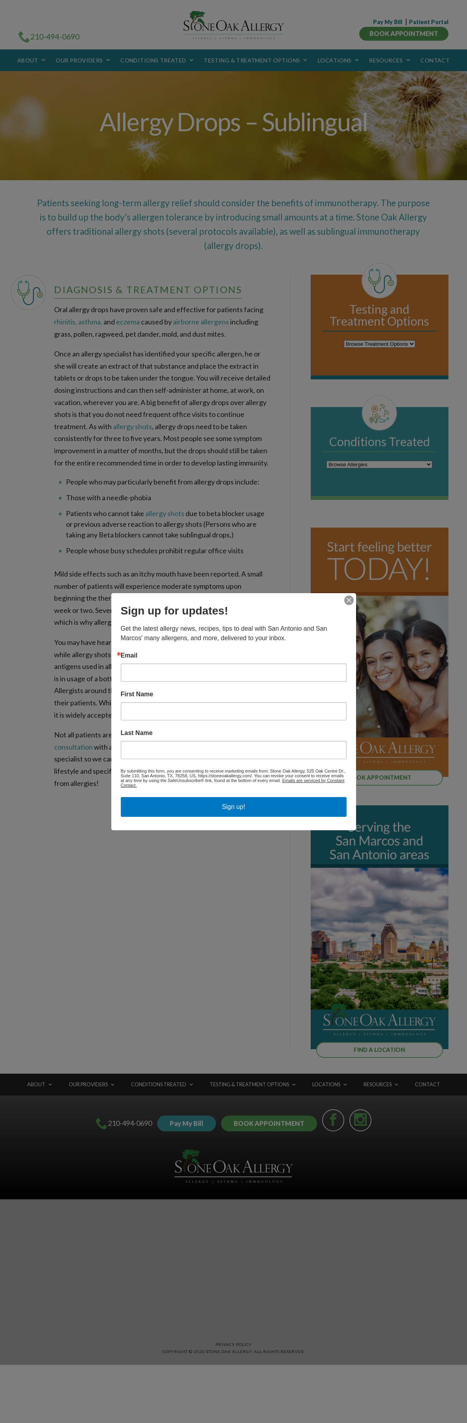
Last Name (137, 733)
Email (129, 655)
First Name (137, 694)
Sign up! (233, 806)
